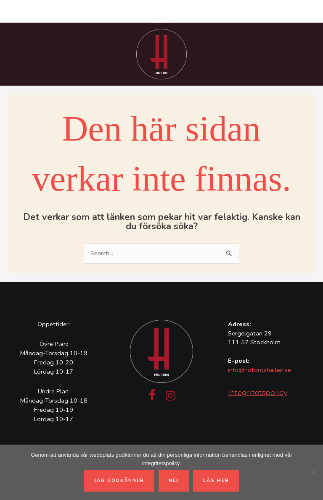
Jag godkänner (119, 480)
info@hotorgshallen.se (259, 369)
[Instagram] (170, 394)
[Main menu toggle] (161, 10)
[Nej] (312, 472)
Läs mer (216, 480)
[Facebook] (152, 394)
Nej (174, 480)
